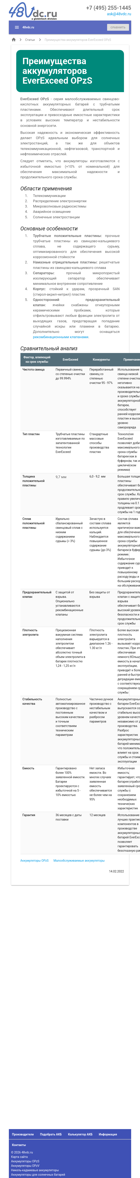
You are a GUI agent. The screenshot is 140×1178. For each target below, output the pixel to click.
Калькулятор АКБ (80, 1134)
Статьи (30, 40)
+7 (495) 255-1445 (108, 8)
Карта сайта (19, 1157)
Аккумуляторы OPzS (34, 860)
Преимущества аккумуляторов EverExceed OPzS (78, 40)
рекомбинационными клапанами (60, 337)
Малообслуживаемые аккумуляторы (79, 860)
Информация (108, 1134)
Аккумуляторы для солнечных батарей (38, 1174)
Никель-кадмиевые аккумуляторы (35, 1170)
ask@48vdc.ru (119, 14)
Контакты (19, 1145)
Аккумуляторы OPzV (25, 1165)
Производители (23, 1134)
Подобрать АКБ (51, 1134)
